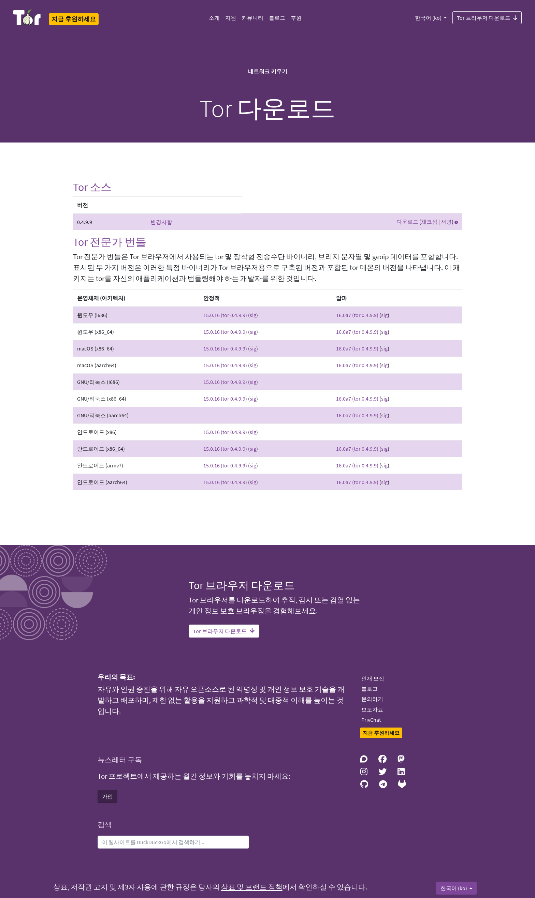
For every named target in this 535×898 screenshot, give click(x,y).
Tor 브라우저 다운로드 (487, 17)
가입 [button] (107, 796)
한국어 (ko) (429, 17)
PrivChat (371, 719)
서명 (446, 221)
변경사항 (161, 222)
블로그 (277, 17)
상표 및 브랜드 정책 (252, 887)
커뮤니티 (252, 17)
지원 (230, 17)
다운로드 (407, 221)
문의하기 (372, 698)
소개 (214, 17)
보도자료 (372, 709)
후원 (296, 17)
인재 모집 (372, 678)
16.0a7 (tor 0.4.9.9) (357, 315)
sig (253, 315)
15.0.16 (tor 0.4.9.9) (225, 315)
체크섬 (429, 221)
